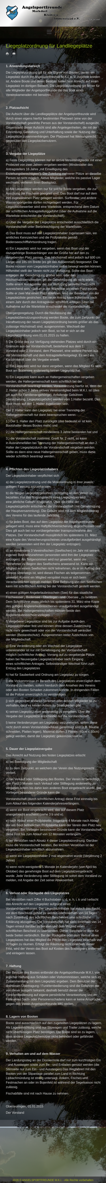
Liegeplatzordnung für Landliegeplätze (49, 46)
